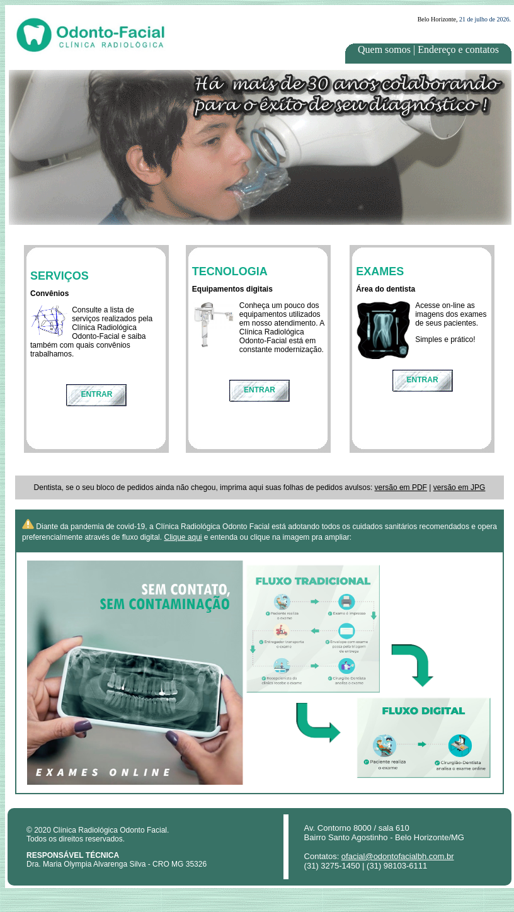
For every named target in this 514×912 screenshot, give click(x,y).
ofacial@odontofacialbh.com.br (397, 856)
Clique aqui (183, 537)
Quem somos (384, 49)
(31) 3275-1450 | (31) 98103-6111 (366, 865)
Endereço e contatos (458, 49)
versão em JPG (459, 487)
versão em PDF (401, 487)
